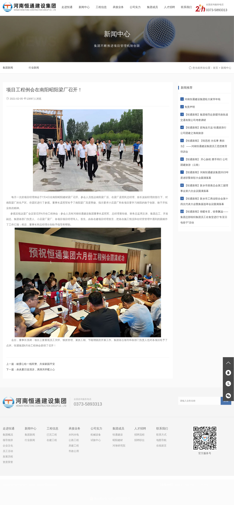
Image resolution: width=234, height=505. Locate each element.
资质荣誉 (8, 463)
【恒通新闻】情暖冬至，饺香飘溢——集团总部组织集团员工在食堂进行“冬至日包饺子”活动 (204, 217)
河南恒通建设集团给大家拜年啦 (202, 99)
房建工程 (74, 446)
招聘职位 (139, 441)
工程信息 (52, 429)
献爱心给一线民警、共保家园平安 (35, 363)
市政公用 (74, 452)
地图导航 (161, 441)
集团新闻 (8, 67)
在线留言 (161, 446)
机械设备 (96, 435)
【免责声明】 (166, 483)
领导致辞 (8, 441)
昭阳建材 (118, 441)
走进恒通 (8, 429)
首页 (215, 68)
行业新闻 (34, 67)
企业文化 (8, 446)
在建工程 (52, 441)
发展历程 (8, 457)
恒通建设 (118, 435)
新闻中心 (226, 68)
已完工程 (52, 435)
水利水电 (74, 435)
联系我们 (162, 429)
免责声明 (190, 106)
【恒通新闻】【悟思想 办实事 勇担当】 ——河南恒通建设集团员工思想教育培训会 (203, 146)
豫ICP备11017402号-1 (198, 483)
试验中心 (96, 441)
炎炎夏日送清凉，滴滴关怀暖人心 (35, 369)
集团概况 (8, 435)
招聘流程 (139, 435)
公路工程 (74, 441)
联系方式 (161, 435)
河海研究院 (119, 446)
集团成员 (118, 429)
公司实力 (96, 429)
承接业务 (74, 429)
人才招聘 (140, 429)
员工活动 (8, 452)
